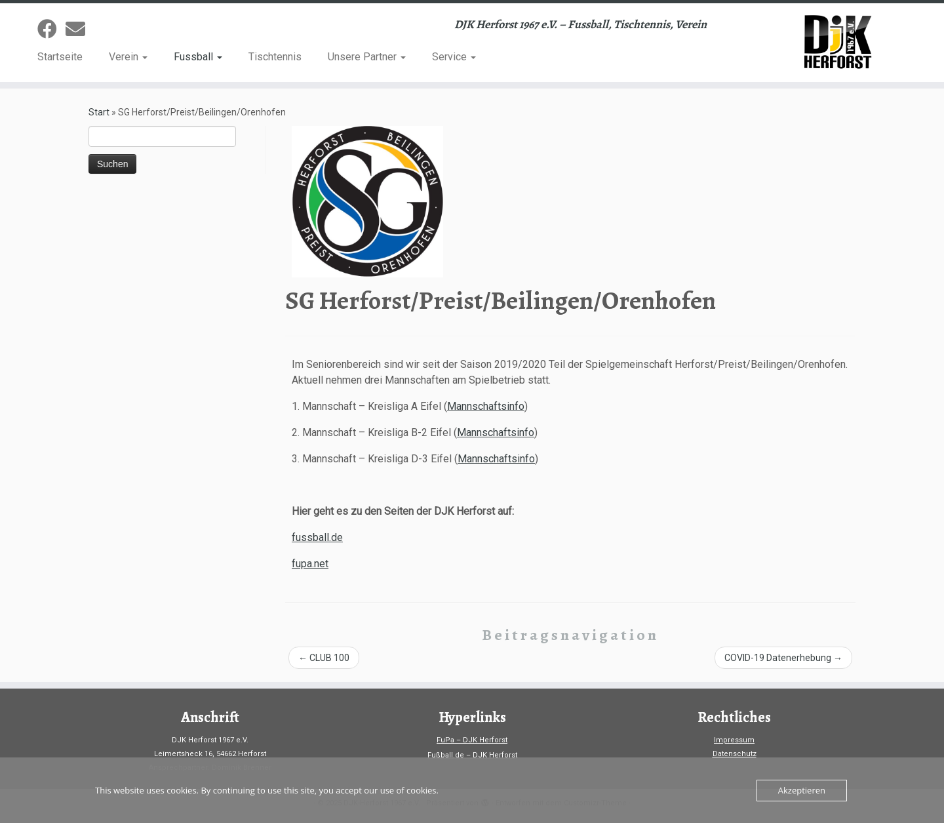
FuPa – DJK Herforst (472, 740)
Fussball (198, 56)
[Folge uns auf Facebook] (51, 29)
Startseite (60, 56)
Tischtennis (275, 56)
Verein (128, 56)
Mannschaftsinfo (485, 406)
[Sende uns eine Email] (80, 29)
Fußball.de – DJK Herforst (472, 755)
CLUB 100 (323, 657)
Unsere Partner (367, 56)
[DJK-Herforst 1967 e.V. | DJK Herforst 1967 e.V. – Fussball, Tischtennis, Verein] (835, 42)
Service (454, 56)
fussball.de (317, 537)
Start (98, 112)
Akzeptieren (801, 790)
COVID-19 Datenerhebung (783, 657)
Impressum (734, 740)
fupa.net (310, 563)
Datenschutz (735, 754)
